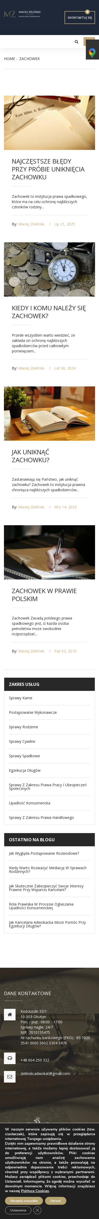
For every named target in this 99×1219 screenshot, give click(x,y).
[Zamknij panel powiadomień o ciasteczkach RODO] (37, 1210)
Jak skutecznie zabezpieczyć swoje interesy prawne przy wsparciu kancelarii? (46, 888)
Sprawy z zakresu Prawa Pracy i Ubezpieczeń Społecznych (48, 786)
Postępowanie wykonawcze (33, 712)
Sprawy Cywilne (22, 741)
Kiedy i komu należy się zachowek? (49, 311)
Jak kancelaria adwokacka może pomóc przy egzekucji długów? (47, 924)
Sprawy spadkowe (24, 756)
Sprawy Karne (20, 698)
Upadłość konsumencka (29, 803)
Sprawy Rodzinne (23, 727)
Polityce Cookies (35, 1190)
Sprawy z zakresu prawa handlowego (41, 817)
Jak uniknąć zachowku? (30, 456)
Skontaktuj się (80, 17)
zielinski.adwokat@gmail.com (45, 1073)
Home (9, 58)
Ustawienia (18, 1210)
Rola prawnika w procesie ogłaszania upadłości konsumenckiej (41, 906)
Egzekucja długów (25, 770)
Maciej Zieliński (31, 224)
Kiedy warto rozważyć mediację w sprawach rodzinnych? (48, 869)
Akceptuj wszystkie (24, 1201)
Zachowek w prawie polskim (44, 594)
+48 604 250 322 (35, 1060)
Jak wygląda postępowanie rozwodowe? (44, 853)
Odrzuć (55, 1201)
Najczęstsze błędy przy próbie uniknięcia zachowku (48, 169)
